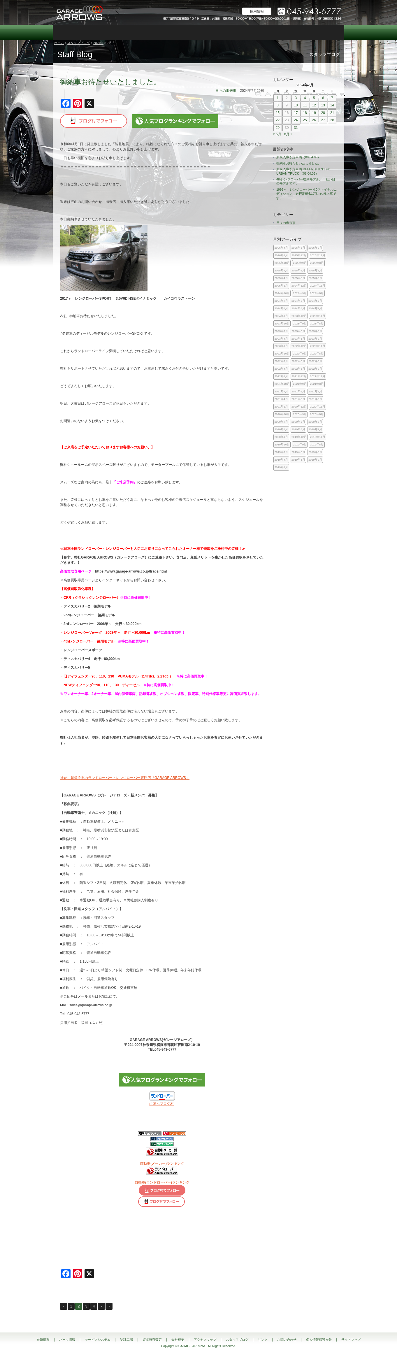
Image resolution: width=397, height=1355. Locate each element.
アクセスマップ (271, 32)
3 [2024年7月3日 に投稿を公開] (296, 98)
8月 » (288, 134)
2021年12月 (299, 376)
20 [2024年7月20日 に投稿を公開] (323, 113)
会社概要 (242, 32)
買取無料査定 (213, 32)
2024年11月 (317, 285)
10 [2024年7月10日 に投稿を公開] (296, 105)
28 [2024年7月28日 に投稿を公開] (332, 120)
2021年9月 (300, 383)
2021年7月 (281, 391)
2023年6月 (298, 331)
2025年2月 (315, 278)
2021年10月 (282, 383)
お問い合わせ (329, 32)
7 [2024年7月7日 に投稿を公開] (332, 98)
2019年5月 (315, 452)
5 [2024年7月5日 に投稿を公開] (314, 98)
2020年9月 (300, 414)
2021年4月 (281, 399)
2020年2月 (315, 429)
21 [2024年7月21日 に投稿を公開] (332, 113)
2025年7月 (281, 270)
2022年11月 (317, 345)
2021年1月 (281, 406)
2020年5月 (315, 421)
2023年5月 (315, 331)
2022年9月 (300, 353)
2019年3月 (298, 459)
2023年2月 (315, 338)
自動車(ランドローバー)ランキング (162, 1182)
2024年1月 (281, 315)
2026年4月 (281, 247)
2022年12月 (299, 345)
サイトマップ (351, 1339)
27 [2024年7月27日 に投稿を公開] (323, 120)
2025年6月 (298, 270)
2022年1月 (281, 376)
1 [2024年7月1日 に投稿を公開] (278, 98)
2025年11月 (317, 255)
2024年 (98, 43)
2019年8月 (317, 444)
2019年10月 (282, 444)
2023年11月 (317, 315)
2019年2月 (315, 459)
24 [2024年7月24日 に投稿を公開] (296, 120)
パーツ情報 (96, 32)
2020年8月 (317, 414)
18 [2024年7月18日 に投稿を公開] (305, 113)
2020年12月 (299, 406)
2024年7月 (281, 300)
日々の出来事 (225, 91)
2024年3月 (298, 308)
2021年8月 (317, 383)
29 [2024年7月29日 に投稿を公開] (278, 128)
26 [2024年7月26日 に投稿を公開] (314, 120)
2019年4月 (281, 459)
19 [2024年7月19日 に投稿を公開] (314, 113)
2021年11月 (317, 376)
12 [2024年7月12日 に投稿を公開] (314, 105)
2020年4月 (281, 429)
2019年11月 (317, 436)
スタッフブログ (300, 32)
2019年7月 (281, 452)
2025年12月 (299, 255)
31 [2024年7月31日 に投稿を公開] (296, 128)
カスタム (183, 32)
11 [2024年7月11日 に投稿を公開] (305, 105)
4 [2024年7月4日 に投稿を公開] (305, 98)
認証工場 (154, 32)
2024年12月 (299, 285)
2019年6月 (298, 452)
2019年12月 (299, 436)
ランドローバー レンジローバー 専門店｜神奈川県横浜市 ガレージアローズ (79, 12)
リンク (263, 1339)
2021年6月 (298, 391)
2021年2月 (315, 399)
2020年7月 (281, 421)
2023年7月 (281, 331)
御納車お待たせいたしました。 (110, 82)
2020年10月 (282, 414)
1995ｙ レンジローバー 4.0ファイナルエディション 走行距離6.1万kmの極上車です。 (306, 194)
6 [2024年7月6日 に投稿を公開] (323, 98)
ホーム (59, 43)
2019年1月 (281, 467)
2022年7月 (281, 361)
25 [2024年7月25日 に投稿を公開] (305, 120)
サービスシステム (125, 32)
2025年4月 (281, 278)
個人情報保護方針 (319, 1339)
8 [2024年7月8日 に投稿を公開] (278, 105)
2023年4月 (281, 338)
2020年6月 (298, 421)
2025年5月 (315, 270)
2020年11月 (317, 406)
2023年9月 (300, 323)
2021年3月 (298, 399)
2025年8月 (317, 262)
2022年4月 (281, 368)
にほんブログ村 (161, 1104)
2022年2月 (315, 368)
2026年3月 (298, 247)
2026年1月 (281, 255)
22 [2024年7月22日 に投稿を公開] (278, 120)
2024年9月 (300, 293)
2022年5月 (315, 361)
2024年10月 (282, 293)
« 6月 (277, 134)
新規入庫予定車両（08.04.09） (298, 157)
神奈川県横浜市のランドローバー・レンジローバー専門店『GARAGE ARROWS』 (124, 778)
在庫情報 (67, 32)
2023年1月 (281, 345)
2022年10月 (282, 353)
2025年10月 (282, 262)
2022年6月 (298, 361)
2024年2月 (315, 308)
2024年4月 (281, 308)
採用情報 (257, 11)
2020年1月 (281, 436)
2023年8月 (317, 323)
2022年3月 (298, 368)
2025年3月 (298, 278)
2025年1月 (281, 285)
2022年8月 (317, 353)
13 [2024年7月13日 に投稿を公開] (323, 105)
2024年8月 (317, 293)
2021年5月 (315, 391)
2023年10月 (282, 323)
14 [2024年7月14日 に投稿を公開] (332, 105)
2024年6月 (298, 300)
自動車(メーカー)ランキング (162, 1163)
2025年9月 (300, 262)
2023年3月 (298, 338)
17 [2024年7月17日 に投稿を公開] (296, 113)
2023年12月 (299, 315)
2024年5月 (315, 300)
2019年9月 (300, 444)
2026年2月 (315, 247)
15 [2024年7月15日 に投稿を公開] (278, 113)
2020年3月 (298, 429)
